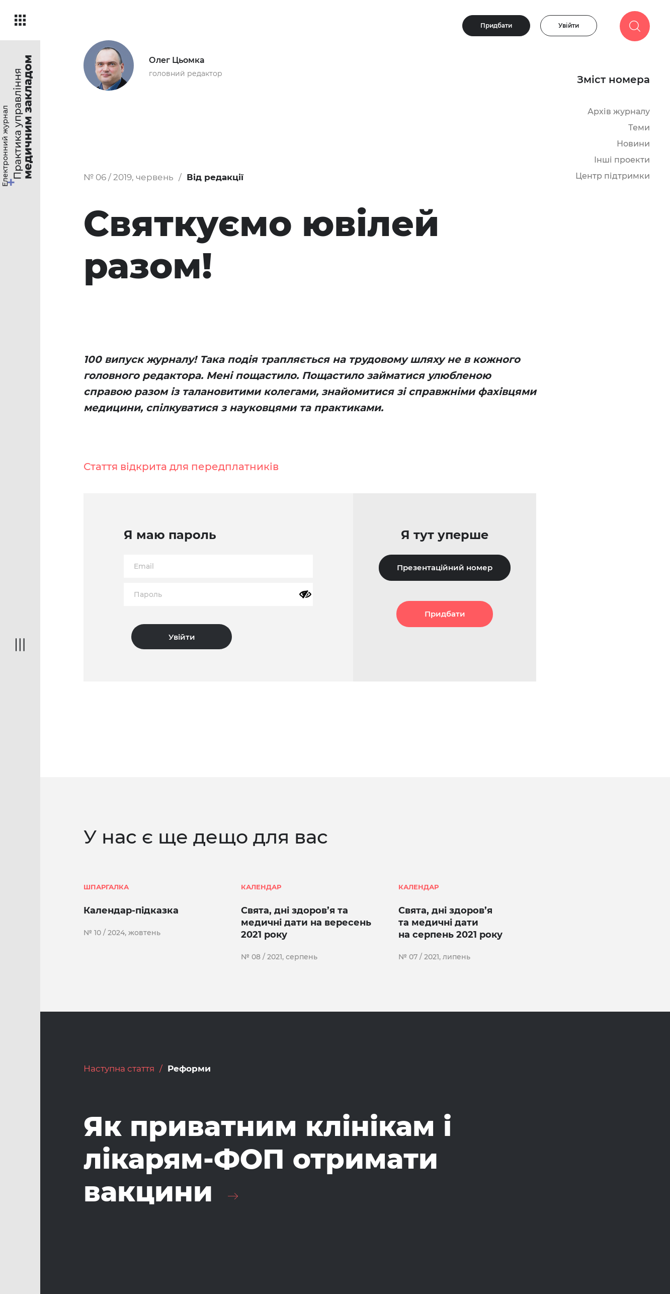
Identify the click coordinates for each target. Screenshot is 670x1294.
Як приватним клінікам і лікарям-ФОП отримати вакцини (267, 1159)
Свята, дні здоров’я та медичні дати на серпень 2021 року (450, 922)
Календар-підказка (131, 910)
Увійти (568, 25)
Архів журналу (619, 111)
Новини (633, 143)
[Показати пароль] (305, 594)
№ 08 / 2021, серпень (279, 956)
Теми (639, 127)
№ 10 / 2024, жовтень (121, 932)
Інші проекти (622, 160)
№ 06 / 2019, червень (128, 177)
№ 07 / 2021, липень (434, 956)
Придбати (496, 25)
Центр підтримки (612, 176)
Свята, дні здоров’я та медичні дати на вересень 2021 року (306, 922)
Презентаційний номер (444, 567)
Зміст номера (613, 79)
